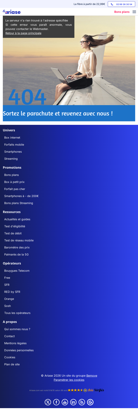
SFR (6, 284)
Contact (9, 336)
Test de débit (13, 233)
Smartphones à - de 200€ (21, 196)
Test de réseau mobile (19, 240)
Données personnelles (19, 350)
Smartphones (13, 151)
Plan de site (12, 364)
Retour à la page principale (23, 33)
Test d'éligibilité (14, 226)
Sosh (7, 306)
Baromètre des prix (17, 247)
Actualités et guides (17, 219)
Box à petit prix (14, 182)
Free (7, 277)
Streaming (11, 158)
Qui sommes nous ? (17, 329)
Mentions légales (15, 343)
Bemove (91, 375)
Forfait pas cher (14, 189)
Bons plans (11, 175)
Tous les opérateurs (17, 313)
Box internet (12, 137)
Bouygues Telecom (17, 270)
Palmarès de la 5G (16, 254)
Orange (9, 299)
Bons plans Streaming (18, 203)
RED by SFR (12, 292)
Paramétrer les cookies (69, 380)
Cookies (9, 357)
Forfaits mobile (14, 144)
